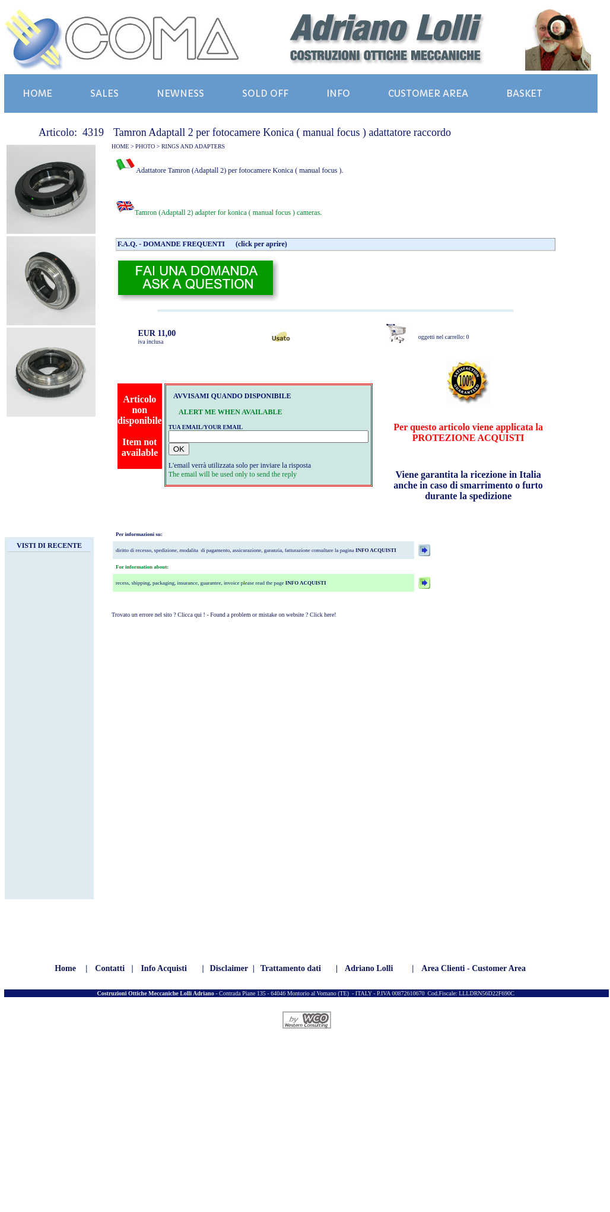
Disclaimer (229, 968)
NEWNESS (180, 93)
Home (65, 968)
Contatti (110, 968)
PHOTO (145, 146)
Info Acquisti (163, 968)
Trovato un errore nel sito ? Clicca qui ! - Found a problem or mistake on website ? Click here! (224, 614)
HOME (37, 93)
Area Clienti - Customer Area (473, 968)
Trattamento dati (290, 968)
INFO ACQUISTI (375, 550)
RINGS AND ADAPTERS (193, 146)
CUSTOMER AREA (428, 93)
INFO (338, 93)
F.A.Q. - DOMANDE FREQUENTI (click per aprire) (202, 244)
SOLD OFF (265, 93)
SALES (104, 93)
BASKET (524, 93)
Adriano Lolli (369, 968)
